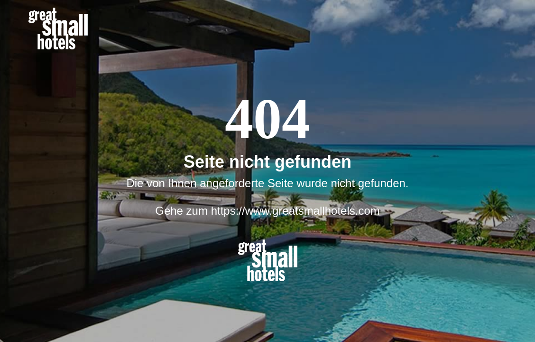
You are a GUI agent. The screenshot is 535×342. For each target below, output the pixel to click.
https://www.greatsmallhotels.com (295, 210)
